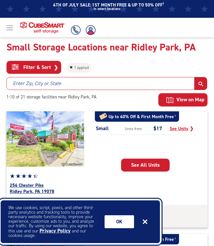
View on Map (185, 99)
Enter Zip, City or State (37, 83)
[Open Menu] (9, 27)
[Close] (145, 222)
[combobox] (100, 83)
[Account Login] (91, 30)
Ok (119, 221)
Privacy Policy (55, 230)
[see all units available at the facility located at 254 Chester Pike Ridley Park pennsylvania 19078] (47, 188)
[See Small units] (181, 129)
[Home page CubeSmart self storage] (42, 23)
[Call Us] (74, 30)
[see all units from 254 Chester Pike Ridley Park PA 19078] (145, 165)
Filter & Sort (35, 67)
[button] (201, 83)
